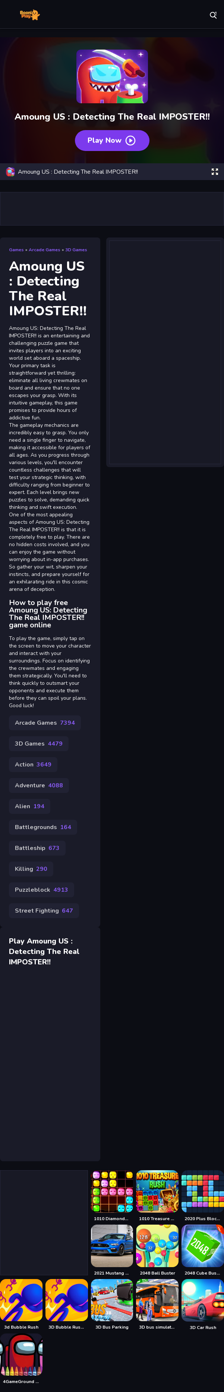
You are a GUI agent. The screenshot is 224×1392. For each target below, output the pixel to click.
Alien (29, 806)
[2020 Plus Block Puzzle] (203, 1196)
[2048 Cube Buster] (203, 1250)
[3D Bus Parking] (112, 1304)
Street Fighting (44, 910)
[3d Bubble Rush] (21, 1304)
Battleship (37, 848)
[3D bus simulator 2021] (157, 1304)
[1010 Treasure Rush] (157, 1196)
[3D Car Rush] (203, 1304)
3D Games (76, 250)
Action (33, 764)
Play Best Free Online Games (29, 15)
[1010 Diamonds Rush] (112, 1196)
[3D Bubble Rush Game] (66, 1304)
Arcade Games (44, 250)
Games (16, 250)
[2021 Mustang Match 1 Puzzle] (112, 1250)
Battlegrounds (43, 827)
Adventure (39, 785)
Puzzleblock (41, 889)
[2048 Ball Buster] (157, 1250)
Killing (31, 869)
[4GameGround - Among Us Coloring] (21, 1359)
